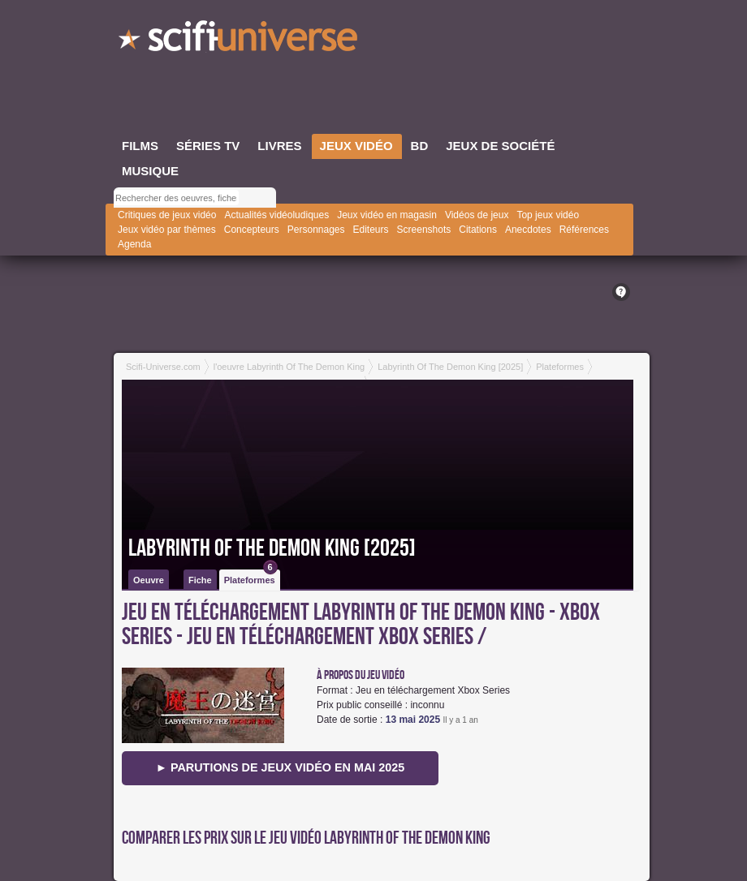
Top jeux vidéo (547, 215)
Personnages (316, 229)
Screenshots (424, 229)
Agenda (134, 244)
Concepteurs (251, 229)
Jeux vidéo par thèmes (167, 229)
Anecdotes (528, 229)
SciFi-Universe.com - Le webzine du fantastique (239, 40)
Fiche (200, 580)
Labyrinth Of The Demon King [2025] (272, 548)
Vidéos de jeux (477, 215)
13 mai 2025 (413, 719)
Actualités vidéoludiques (276, 215)
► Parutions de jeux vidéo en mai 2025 (280, 767)
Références (584, 229)
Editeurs (371, 229)
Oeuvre (148, 580)
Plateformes (251, 577)
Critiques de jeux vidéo (167, 215)
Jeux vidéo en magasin (387, 215)
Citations (478, 229)
